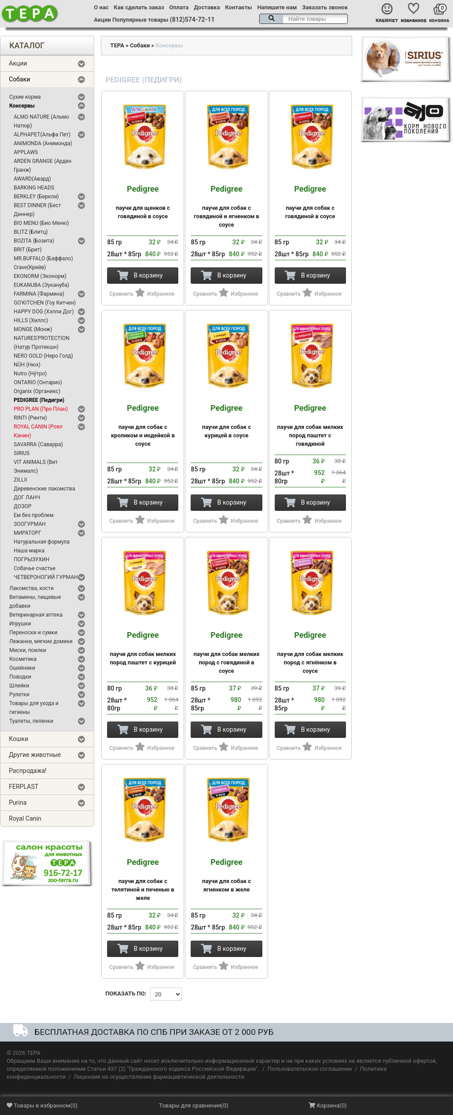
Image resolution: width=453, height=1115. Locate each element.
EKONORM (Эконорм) (40, 276)
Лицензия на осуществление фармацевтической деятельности (159, 1076)
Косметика (23, 659)
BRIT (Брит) (28, 250)
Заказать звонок (325, 7)
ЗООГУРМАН (30, 524)
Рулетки (19, 694)
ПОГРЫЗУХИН (32, 559)
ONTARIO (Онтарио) (38, 382)
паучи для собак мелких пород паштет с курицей (143, 648)
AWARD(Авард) (32, 179)
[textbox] (303, 18)
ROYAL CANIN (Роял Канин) (38, 431)
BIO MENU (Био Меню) (41, 223)
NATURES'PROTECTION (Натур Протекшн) (41, 342)
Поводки (20, 677)
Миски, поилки (27, 650)
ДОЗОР (22, 506)
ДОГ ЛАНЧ (27, 497)
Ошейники (22, 668)
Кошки (18, 738)
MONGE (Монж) (33, 329)
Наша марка (29, 551)
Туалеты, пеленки (31, 721)
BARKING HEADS (34, 188)
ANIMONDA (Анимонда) (43, 143)
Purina (18, 802)
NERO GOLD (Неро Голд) (43, 356)
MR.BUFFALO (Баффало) (43, 258)
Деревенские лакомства (44, 489)
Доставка (207, 7)
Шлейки (19, 686)
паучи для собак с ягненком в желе (226, 875)
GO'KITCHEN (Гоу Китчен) (45, 303)
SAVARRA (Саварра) (38, 444)
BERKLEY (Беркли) (36, 196)
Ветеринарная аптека (35, 615)
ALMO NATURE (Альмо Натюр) (41, 121)
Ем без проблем (34, 515)
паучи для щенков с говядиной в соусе (143, 202)
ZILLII (20, 480)
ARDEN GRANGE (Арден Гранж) (42, 165)
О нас (101, 7)
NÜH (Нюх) (27, 365)
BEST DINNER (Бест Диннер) (37, 209)
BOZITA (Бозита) (34, 241)
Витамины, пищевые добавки (35, 601)
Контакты (238, 7)
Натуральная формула (41, 542)
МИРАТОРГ (27, 533)
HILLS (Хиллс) (31, 320)
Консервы (22, 106)
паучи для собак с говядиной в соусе (310, 202)
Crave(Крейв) (30, 267)
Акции (102, 19)
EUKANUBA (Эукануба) (41, 285)
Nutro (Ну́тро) (30, 373)
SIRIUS (22, 453)
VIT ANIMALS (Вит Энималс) (36, 466)
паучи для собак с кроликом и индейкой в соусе (143, 425)
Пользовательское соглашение (309, 1068)
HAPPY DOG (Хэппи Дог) (44, 312)
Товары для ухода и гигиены (33, 707)
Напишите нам (277, 7)
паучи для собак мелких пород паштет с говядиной (310, 425)
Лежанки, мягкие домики (41, 641)
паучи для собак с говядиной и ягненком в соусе (226, 206)
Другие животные (35, 754)
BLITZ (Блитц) (31, 232)
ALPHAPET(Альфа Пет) (42, 134)
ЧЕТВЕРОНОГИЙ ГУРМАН (46, 577)
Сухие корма (25, 97)
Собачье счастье (34, 568)
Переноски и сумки (33, 632)
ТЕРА (117, 45)
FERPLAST (23, 786)
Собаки (19, 79)
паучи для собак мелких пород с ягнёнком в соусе (310, 652)
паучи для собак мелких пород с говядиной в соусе (226, 652)
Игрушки (20, 624)
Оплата (179, 7)
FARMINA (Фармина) (39, 294)
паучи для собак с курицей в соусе (226, 421)
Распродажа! (27, 770)
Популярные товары (140, 19)
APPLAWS (26, 152)
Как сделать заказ (139, 7)
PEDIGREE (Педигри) (39, 400)
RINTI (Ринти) (30, 418)
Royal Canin (25, 818)
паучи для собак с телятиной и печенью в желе (143, 879)
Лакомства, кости (31, 588)
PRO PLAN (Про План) (41, 409)
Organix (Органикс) (37, 391)
